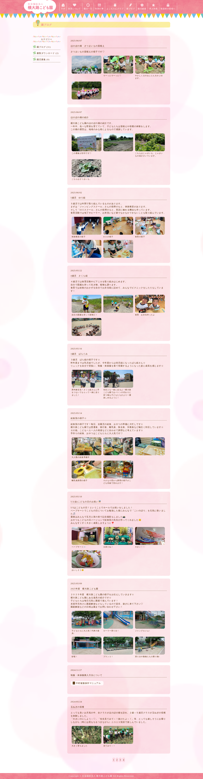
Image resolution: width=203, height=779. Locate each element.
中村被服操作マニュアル (88, 683)
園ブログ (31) (44, 47)
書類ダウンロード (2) (48, 53)
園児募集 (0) (43, 59)
